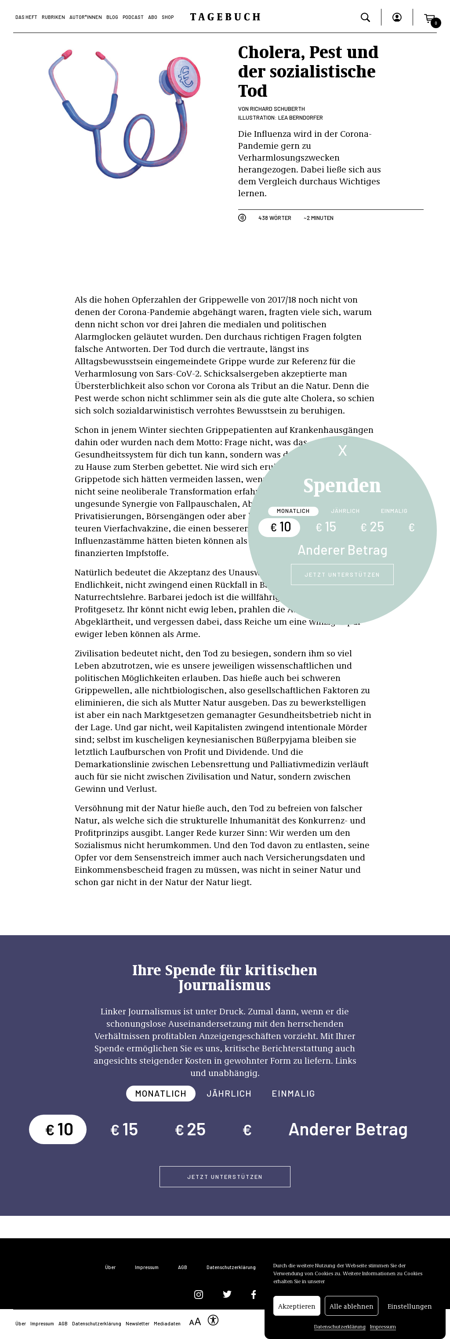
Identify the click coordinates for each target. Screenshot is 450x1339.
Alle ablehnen (352, 1306)
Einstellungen (410, 1306)
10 (280, 526)
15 (325, 526)
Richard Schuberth (277, 108)
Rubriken (53, 17)
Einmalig (394, 510)
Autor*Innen (85, 17)
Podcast (133, 17)
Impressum (383, 1326)
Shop (168, 17)
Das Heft (26, 17)
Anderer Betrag (343, 549)
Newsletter (137, 1323)
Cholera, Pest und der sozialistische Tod (308, 70)
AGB (182, 1267)
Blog (112, 17)
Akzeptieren (297, 1306)
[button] (429, 17)
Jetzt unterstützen (342, 574)
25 (372, 526)
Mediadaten (167, 1323)
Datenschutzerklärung (340, 1326)
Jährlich (345, 510)
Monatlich (293, 510)
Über (110, 1267)
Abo (152, 17)
